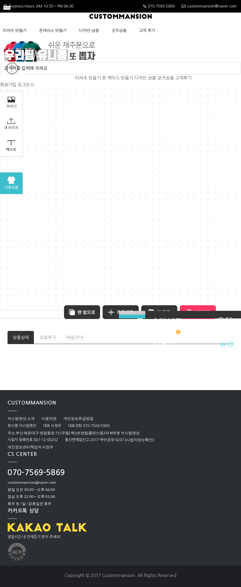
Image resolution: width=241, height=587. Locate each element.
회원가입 (8, 85)
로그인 (24, 85)
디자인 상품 (89, 30)
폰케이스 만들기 (52, 30)
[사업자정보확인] (139, 439)
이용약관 (48, 418)
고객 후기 (147, 30)
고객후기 (183, 78)
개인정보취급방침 (78, 418)
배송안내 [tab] (75, 337)
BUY (132, 316)
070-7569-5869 (36, 472)
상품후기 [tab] (48, 337)
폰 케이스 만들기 (117, 78)
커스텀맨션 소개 (21, 418)
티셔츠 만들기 (14, 30)
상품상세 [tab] (21, 337)
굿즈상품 (118, 30)
